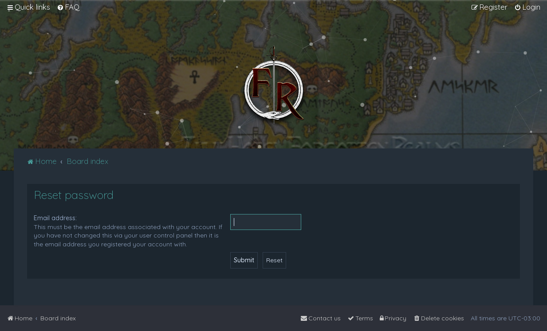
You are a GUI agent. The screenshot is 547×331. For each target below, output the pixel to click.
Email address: (55, 218)
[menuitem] (68, 7)
